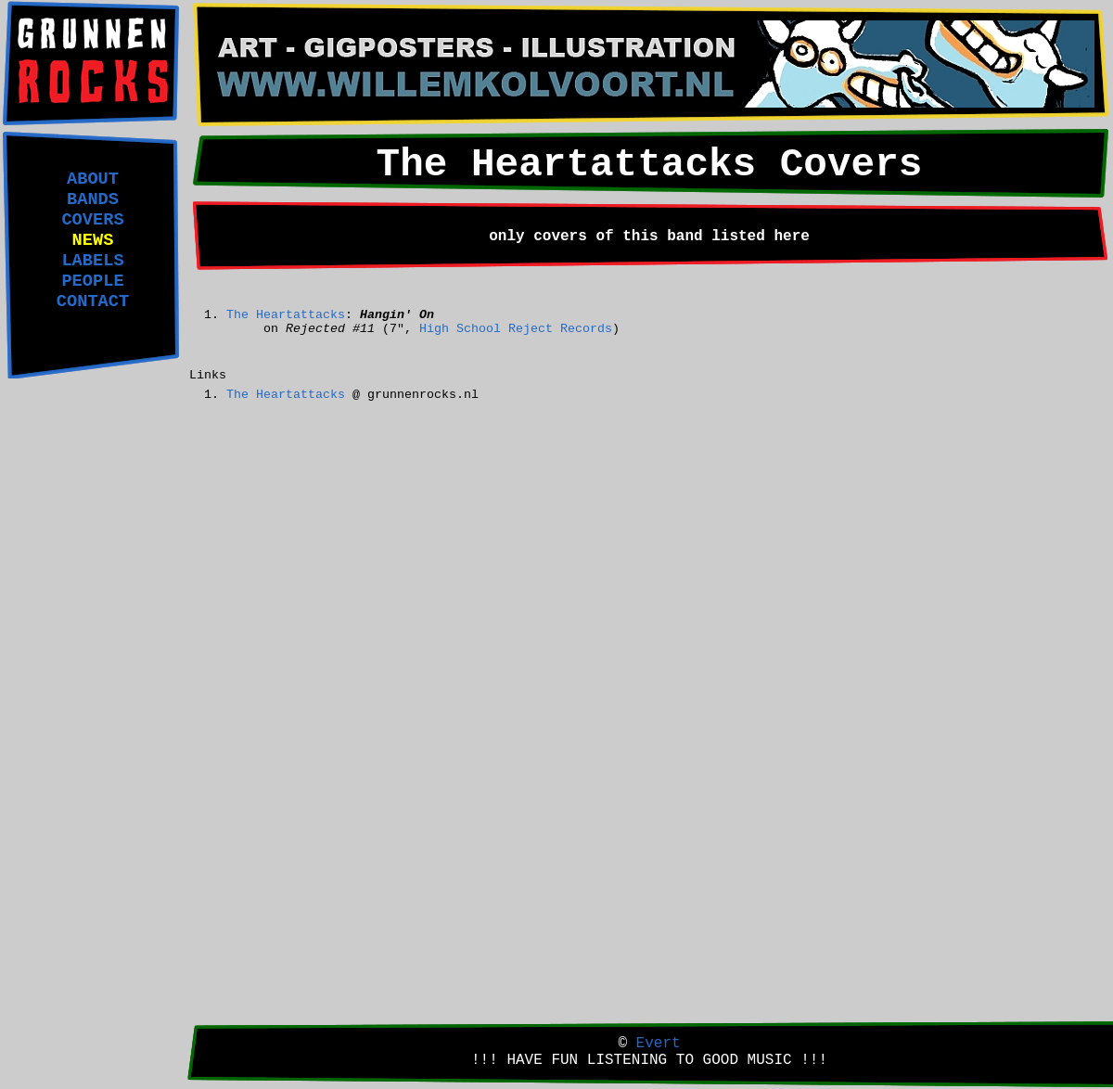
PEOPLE (92, 281)
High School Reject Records (515, 329)
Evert (658, 1043)
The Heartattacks (285, 315)
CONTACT (93, 301)
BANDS (93, 199)
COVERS (92, 220)
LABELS (92, 260)
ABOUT (93, 179)
